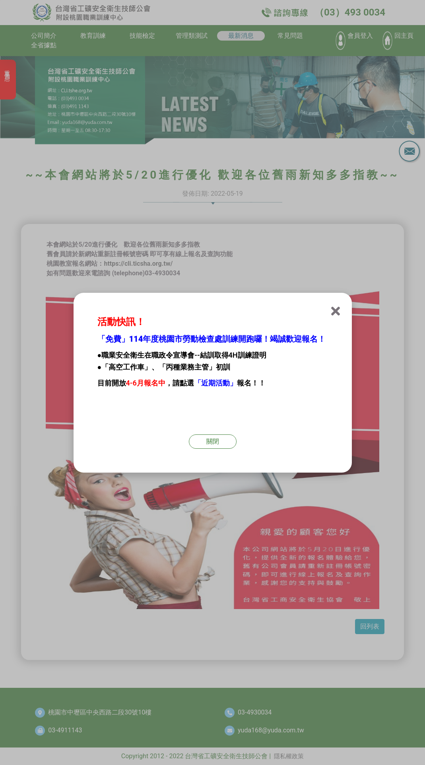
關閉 (212, 441)
